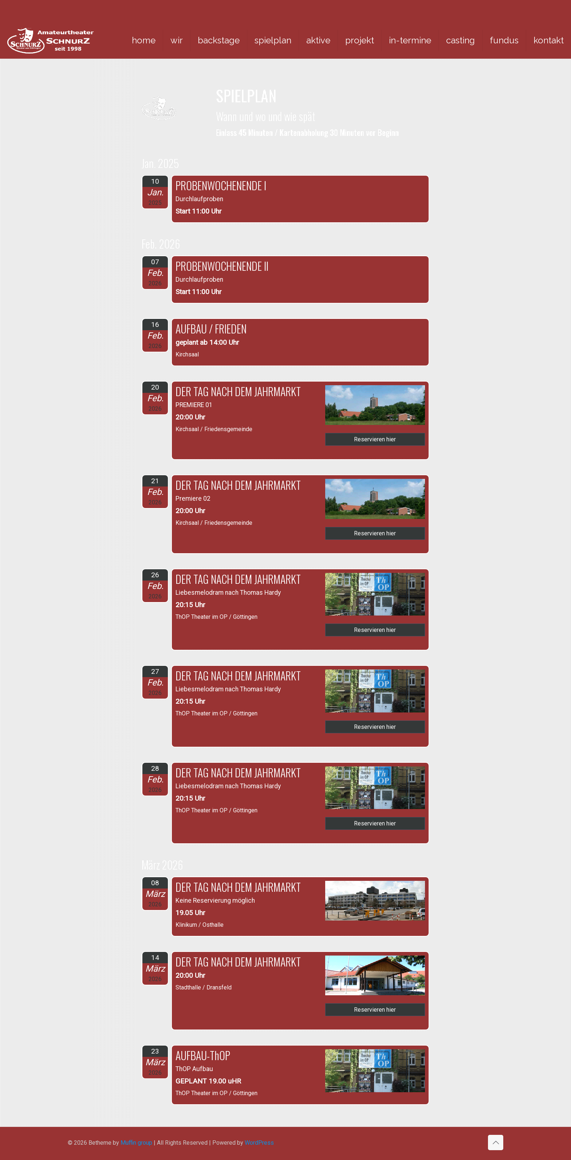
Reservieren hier (375, 439)
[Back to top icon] (495, 1142)
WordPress (259, 1142)
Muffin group (136, 1142)
